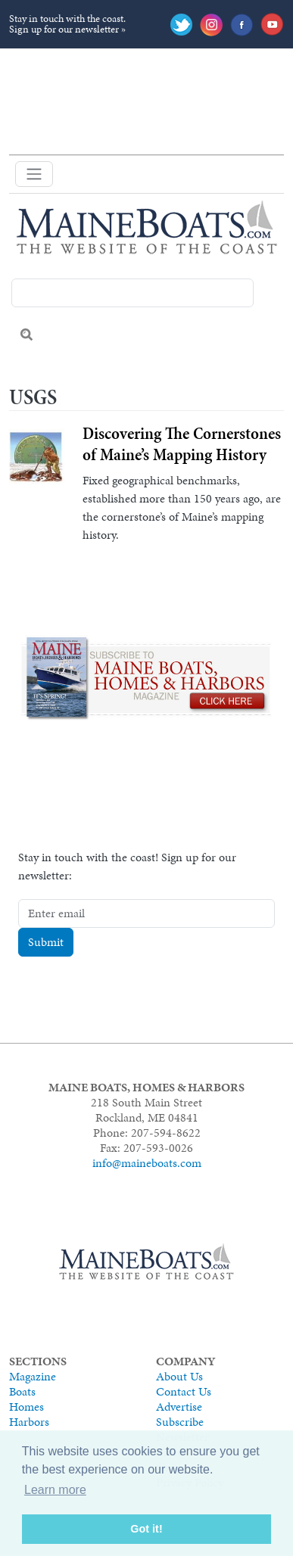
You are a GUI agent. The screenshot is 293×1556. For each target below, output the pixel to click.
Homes (26, 1406)
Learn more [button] (55, 1489)
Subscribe (180, 1421)
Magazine (32, 1376)
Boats (22, 1391)
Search (26, 334)
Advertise (179, 1406)
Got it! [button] (146, 1529)
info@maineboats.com (146, 1163)
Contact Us (183, 1391)
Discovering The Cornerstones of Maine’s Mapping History (182, 444)
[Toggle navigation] (34, 174)
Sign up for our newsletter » (67, 29)
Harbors (29, 1421)
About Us (179, 1376)
